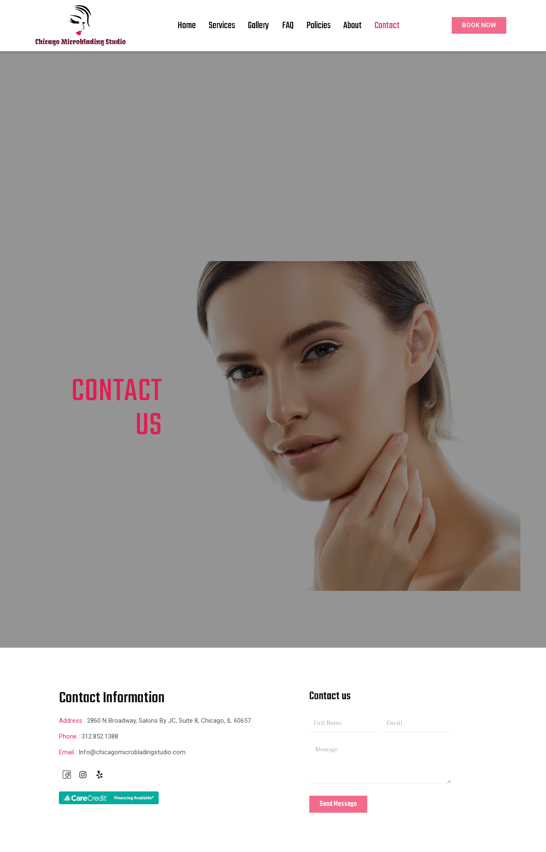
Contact (387, 25)
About (352, 25)
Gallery (258, 25)
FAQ (287, 25)
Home (186, 25)
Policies (318, 25)
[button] (479, 25)
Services (222, 25)
